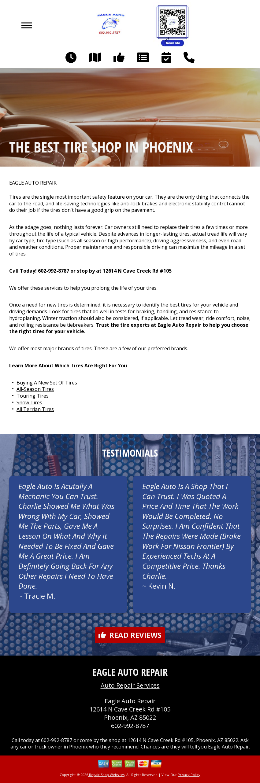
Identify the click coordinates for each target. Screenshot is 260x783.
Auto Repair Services (130, 685)
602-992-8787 (53, 270)
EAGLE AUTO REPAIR (33, 183)
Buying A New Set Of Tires (47, 382)
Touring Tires (33, 395)
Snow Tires (29, 402)
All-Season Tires (35, 389)
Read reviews (130, 635)
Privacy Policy (189, 774)
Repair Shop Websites (106, 774)
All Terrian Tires (35, 409)
